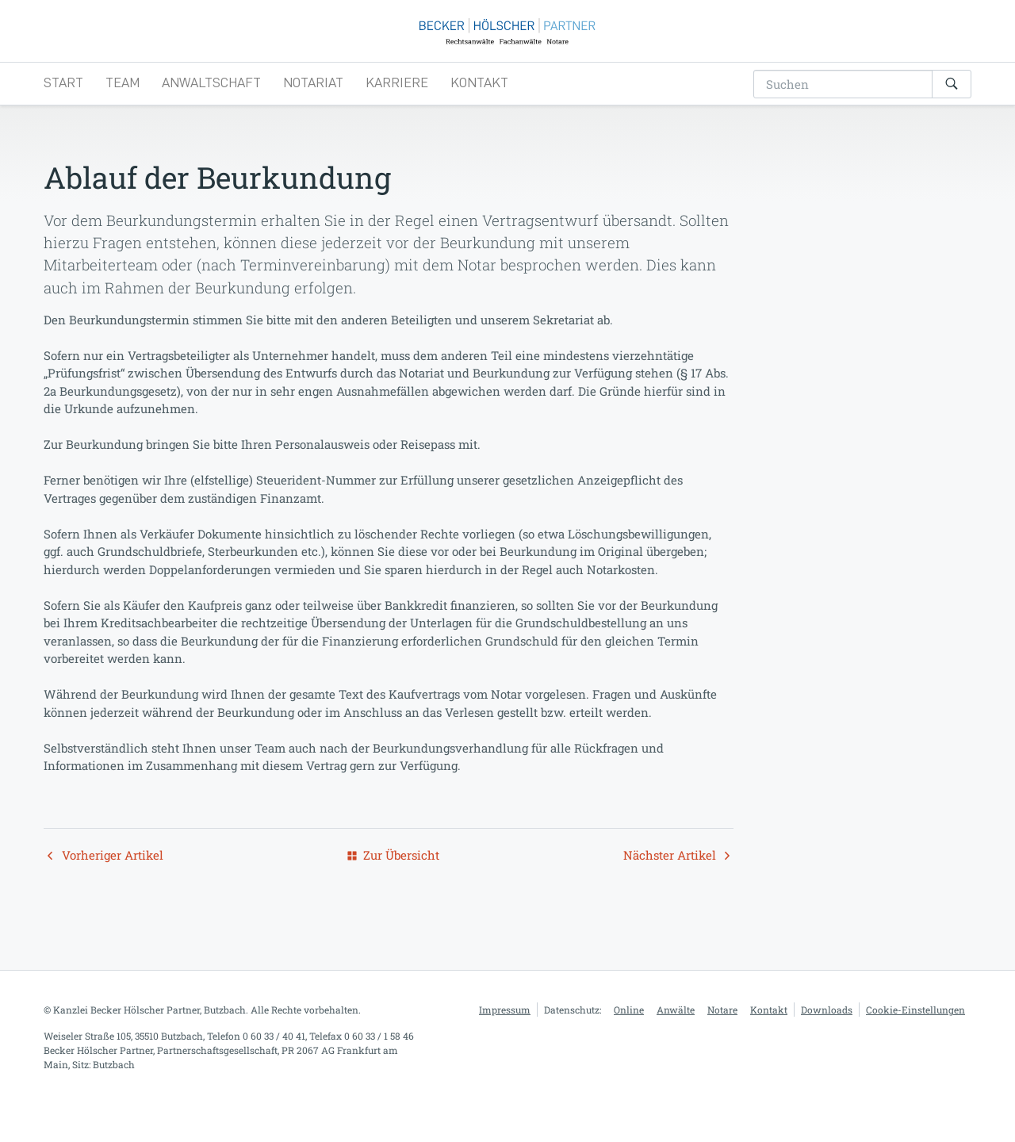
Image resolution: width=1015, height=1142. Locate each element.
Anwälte (676, 1036)
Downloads (826, 1036)
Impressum (504, 1036)
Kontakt (479, 109)
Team (122, 109)
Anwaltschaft (211, 109)
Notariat (313, 109)
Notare (722, 1036)
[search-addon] (843, 110)
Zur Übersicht (393, 882)
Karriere (397, 109)
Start (63, 109)
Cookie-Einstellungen (915, 1036)
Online (629, 1036)
